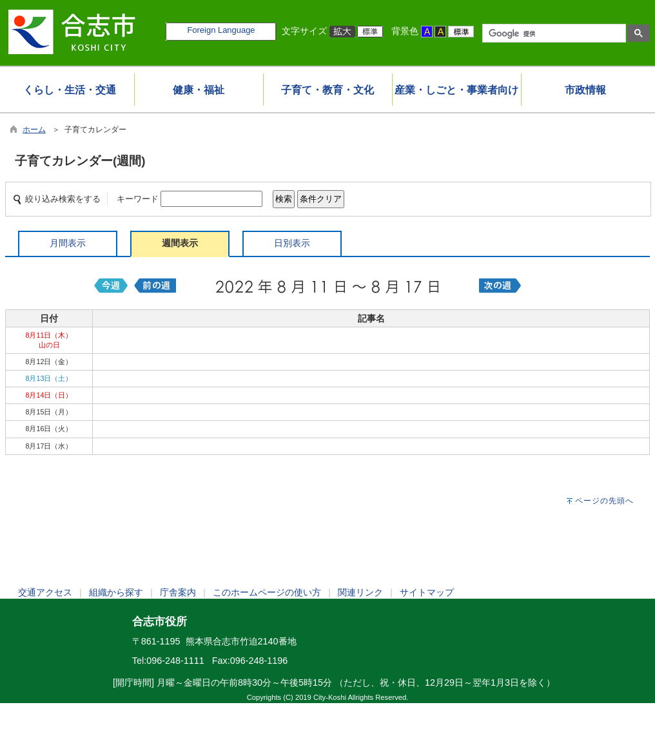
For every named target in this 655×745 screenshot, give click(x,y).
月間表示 (68, 243)
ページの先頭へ (604, 501)
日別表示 (292, 243)
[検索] (553, 33)
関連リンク (360, 592)
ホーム (34, 129)
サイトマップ (427, 592)
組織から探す (116, 592)
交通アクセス (45, 592)
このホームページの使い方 (267, 592)
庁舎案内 (178, 592)
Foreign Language (221, 30)
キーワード (138, 199)
